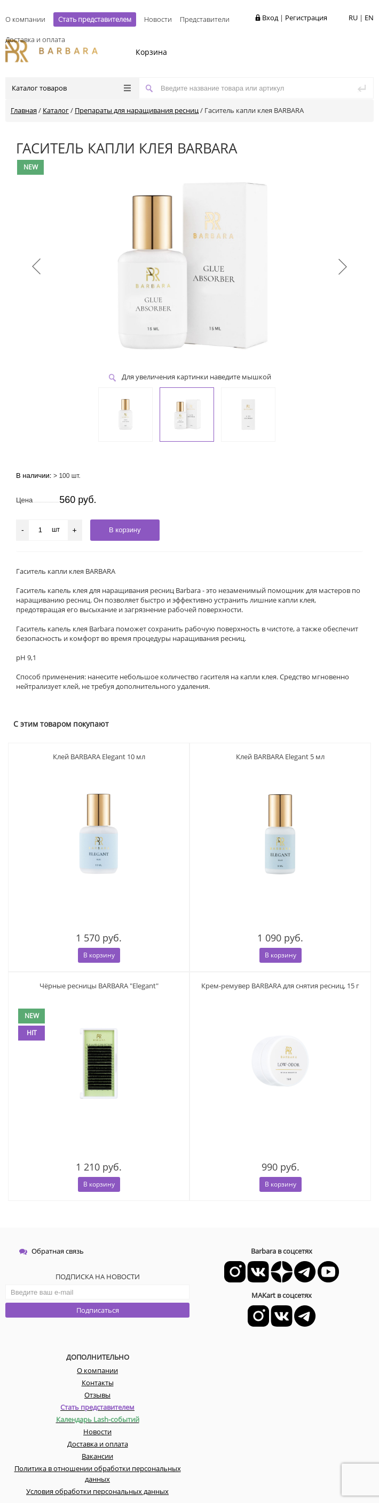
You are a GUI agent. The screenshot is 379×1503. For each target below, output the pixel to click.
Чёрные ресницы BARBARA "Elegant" (99, 985)
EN (369, 17)
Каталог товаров (71, 88)
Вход (270, 17)
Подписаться (97, 1310)
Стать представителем (94, 19)
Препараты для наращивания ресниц (137, 110)
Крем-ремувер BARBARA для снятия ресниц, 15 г (280, 985)
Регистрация (306, 17)
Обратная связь (51, 1251)
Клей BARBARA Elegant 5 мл (280, 756)
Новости (158, 19)
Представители (205, 19)
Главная (24, 110)
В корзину (99, 955)
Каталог (56, 110)
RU (353, 17)
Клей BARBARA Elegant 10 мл (99, 756)
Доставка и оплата (35, 39)
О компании (25, 19)
